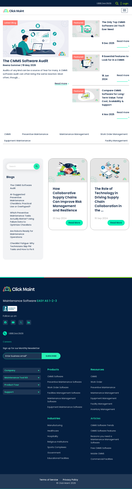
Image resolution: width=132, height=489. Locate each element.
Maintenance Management (74, 134)
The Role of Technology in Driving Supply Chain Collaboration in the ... (108, 199)
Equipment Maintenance (17, 140)
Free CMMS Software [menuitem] (101, 448)
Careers (7, 341)
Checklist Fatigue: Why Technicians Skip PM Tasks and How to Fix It (22, 246)
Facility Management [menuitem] (101, 403)
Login (125, 3)
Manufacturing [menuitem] (54, 425)
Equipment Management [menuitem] (103, 398)
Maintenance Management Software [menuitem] (61, 400)
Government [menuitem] (54, 452)
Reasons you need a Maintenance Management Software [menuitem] (105, 439)
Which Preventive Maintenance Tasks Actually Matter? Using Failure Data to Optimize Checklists (22, 218)
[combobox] (19, 166)
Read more (62, 83)
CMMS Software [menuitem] (55, 376)
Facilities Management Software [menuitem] (63, 392)
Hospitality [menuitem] (52, 436)
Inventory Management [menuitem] (103, 409)
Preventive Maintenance (35, 134)
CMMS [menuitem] (94, 376)
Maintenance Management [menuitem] (105, 392)
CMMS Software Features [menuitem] (103, 430)
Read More (74, 222)
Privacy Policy (70, 479)
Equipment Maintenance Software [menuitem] (64, 407)
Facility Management (116, 140)
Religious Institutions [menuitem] (57, 441)
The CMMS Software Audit (21, 187)
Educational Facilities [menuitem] (58, 458)
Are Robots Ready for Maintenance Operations (21, 234)
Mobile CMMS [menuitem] (97, 453)
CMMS (7, 134)
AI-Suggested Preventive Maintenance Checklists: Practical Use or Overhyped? (20, 200)
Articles (95, 418)
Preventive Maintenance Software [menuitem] (64, 381)
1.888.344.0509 (104, 3)
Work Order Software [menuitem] (57, 387)
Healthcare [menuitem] (53, 430)
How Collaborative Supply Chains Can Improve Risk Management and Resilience (67, 199)
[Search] (37, 166)
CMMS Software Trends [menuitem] (102, 425)
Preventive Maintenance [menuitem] (103, 387)
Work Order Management (114, 134)
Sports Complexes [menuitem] (56, 447)
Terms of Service (48, 479)
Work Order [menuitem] (96, 381)
